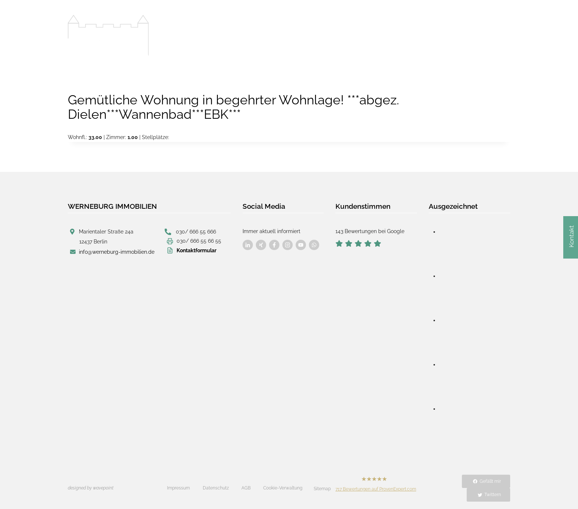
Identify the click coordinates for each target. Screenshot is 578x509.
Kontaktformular (196, 250)
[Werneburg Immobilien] (108, 35)
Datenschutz (216, 488)
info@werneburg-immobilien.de (116, 251)
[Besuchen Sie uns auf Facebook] (248, 245)
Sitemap (322, 488)
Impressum (178, 488)
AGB (246, 488)
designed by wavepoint (91, 488)
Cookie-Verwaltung (282, 488)
